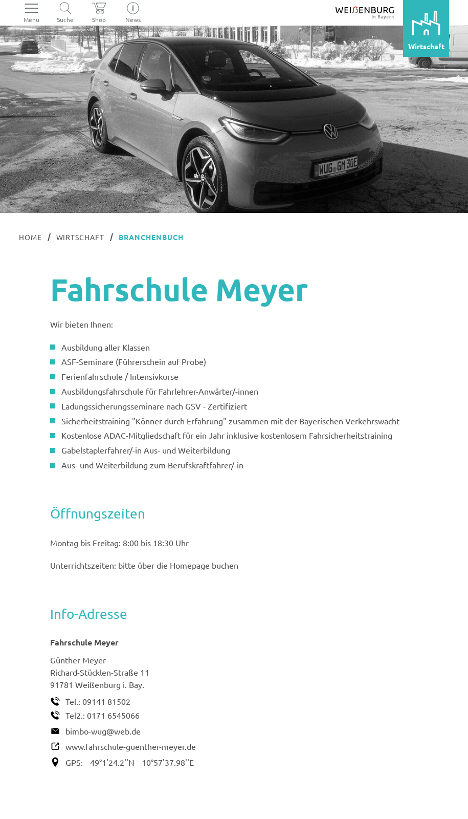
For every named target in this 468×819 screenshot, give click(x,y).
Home (30, 237)
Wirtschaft (80, 237)
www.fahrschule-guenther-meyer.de (130, 746)
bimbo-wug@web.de (103, 731)
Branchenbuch (151, 237)
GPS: (74, 762)
